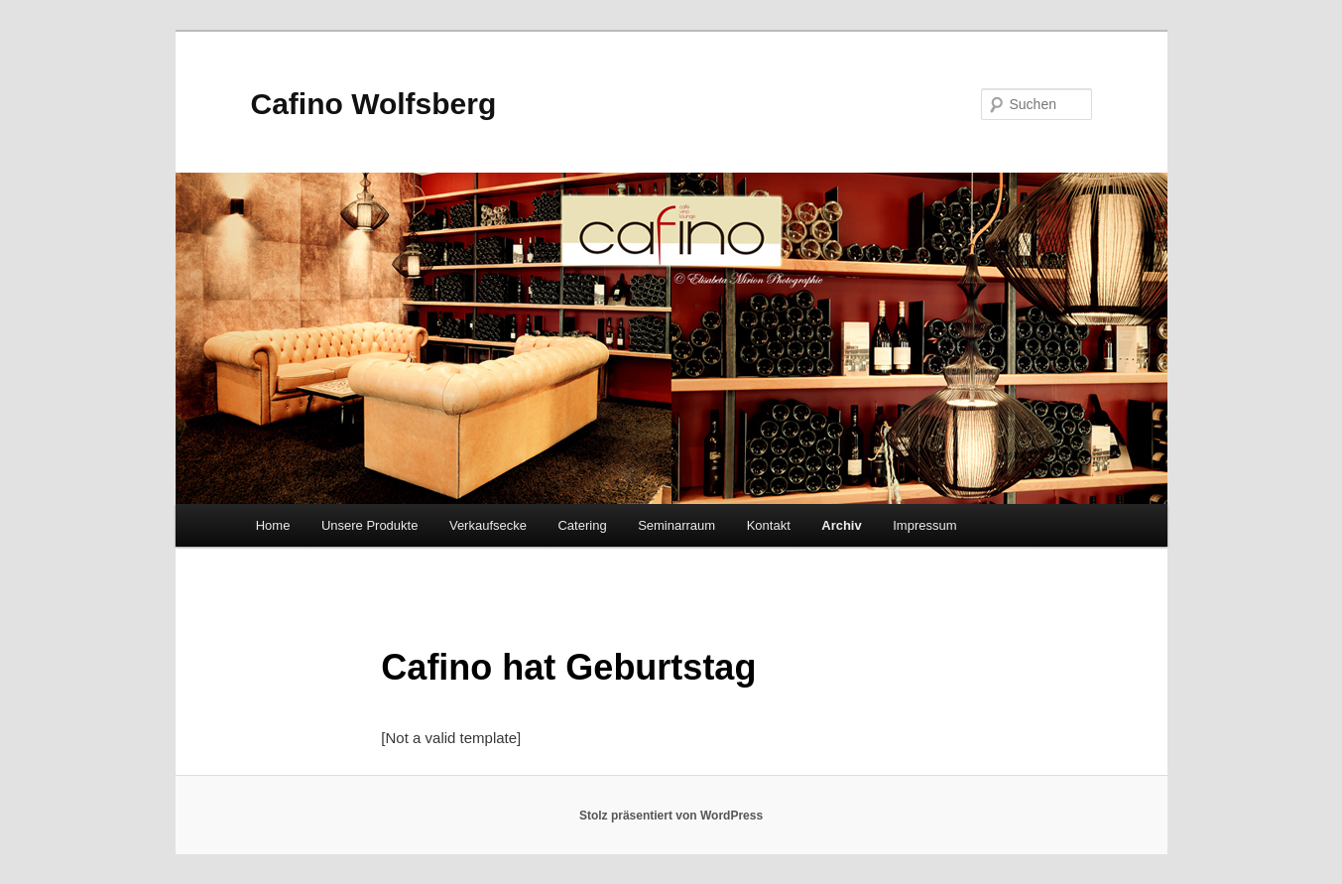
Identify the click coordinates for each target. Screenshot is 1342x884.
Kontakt (769, 525)
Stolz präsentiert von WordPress (671, 815)
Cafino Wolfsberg (374, 103)
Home (273, 525)
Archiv (841, 525)
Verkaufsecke (488, 525)
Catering (581, 525)
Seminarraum (676, 525)
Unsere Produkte (370, 525)
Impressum (924, 525)
